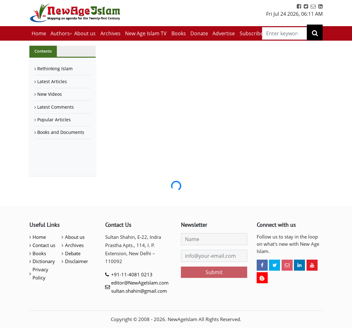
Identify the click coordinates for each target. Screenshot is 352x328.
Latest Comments (55, 107)
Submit (214, 272)
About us (85, 33)
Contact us (44, 245)
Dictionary (44, 261)
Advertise (223, 33)
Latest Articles (52, 81)
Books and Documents (60, 132)
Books (178, 33)
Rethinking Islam (55, 69)
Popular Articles (54, 120)
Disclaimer (76, 261)
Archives (110, 33)
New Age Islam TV (146, 33)
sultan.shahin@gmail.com (139, 291)
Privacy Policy (40, 273)
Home (39, 33)
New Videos (49, 94)
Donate (199, 33)
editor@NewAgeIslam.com (140, 282)
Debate (73, 253)
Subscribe (251, 33)
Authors (60, 33)
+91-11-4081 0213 (131, 274)
